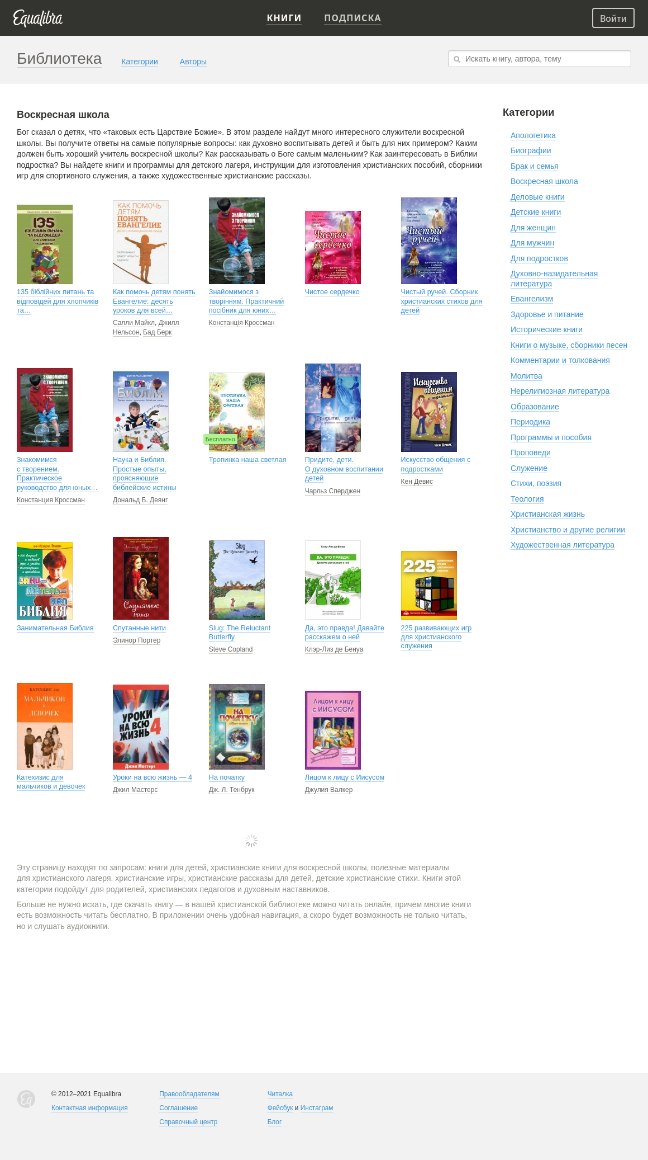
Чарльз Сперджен (332, 491)
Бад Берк (157, 332)
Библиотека (59, 58)
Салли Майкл (134, 323)
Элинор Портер (136, 640)
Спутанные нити (139, 628)
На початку (227, 777)
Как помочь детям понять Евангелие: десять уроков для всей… (154, 301)
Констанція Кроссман (242, 323)
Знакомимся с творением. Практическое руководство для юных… (57, 473)
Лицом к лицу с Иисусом (344, 777)
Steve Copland (231, 649)
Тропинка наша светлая (248, 460)
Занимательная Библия (55, 628)
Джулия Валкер (329, 790)
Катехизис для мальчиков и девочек (51, 782)
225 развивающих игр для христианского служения (436, 637)
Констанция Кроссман (51, 500)
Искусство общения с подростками (436, 464)
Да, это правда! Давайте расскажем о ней (344, 632)
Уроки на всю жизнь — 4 (152, 777)
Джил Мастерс (135, 790)
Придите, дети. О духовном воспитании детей (344, 469)
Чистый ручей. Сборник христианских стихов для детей (442, 301)
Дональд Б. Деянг (140, 500)
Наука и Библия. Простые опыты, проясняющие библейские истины (145, 473)
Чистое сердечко (332, 292)
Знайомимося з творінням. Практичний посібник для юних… (246, 301)
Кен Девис (417, 481)
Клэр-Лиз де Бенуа (334, 649)
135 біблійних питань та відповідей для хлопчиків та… (57, 301)
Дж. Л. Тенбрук (232, 790)
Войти (613, 18)
